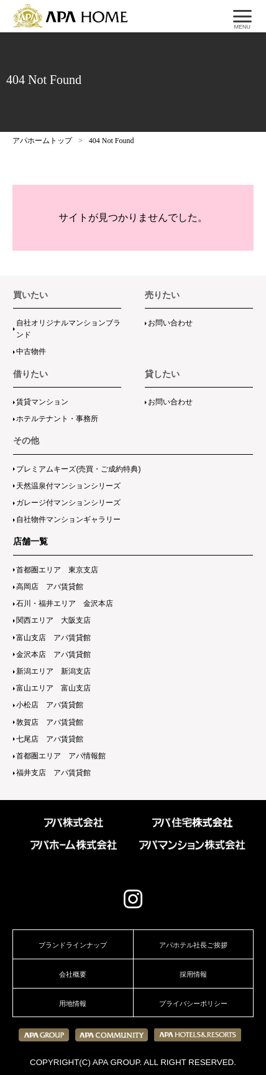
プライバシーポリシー (193, 1003)
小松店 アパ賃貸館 (49, 704)
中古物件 (31, 351)
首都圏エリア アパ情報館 (61, 756)
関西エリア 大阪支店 (53, 620)
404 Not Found (111, 140)
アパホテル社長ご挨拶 (193, 945)
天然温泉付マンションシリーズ (68, 486)
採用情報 (193, 974)
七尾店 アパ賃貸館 (49, 739)
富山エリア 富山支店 (53, 688)
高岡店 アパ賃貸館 (49, 586)
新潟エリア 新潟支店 (53, 671)
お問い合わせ (170, 323)
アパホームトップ (42, 140)
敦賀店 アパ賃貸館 (49, 722)
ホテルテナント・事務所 (57, 418)
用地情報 (72, 1003)
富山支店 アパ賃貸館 (53, 637)
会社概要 (72, 974)
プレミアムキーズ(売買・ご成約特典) (78, 469)
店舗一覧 (30, 541)
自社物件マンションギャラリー (68, 519)
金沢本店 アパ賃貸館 (53, 654)
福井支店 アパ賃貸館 (53, 772)
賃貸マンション (42, 402)
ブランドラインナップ (73, 945)
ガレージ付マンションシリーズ (68, 502)
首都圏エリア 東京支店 (57, 569)
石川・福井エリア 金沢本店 (64, 603)
